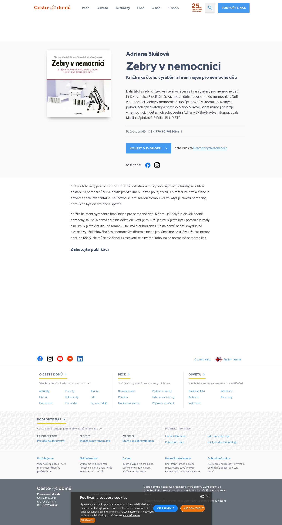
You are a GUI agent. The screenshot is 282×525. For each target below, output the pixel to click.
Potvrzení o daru (174, 442)
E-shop (173, 7)
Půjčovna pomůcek (163, 403)
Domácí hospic (126, 391)
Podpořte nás (234, 8)
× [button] (207, 496)
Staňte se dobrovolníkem (138, 441)
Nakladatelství (197, 391)
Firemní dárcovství (175, 436)
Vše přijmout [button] (165, 508)
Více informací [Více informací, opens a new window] (131, 515)
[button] (119, 520)
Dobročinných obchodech (210, 148)
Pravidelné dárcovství (51, 441)
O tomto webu (202, 359)
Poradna (123, 397)
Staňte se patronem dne (95, 441)
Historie (43, 397)
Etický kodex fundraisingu (222, 442)
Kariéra (94, 391)
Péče (85, 7)
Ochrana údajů (98, 403)
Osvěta (102, 7)
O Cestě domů (53, 374)
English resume (232, 359)
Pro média (71, 403)
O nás (156, 7)
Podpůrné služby (162, 391)
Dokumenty (72, 397)
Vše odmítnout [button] (194, 508)
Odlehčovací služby (163, 397)
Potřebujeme (45, 458)
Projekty (70, 391)
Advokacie (227, 391)
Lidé (140, 7)
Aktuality (123, 7)
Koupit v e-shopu (146, 148)
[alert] (141, 508)
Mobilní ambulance (129, 403)
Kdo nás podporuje (219, 436)
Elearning (226, 397)
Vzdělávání (195, 403)
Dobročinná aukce (219, 458)
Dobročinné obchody (178, 458)
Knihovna (194, 397)
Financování (46, 403)
